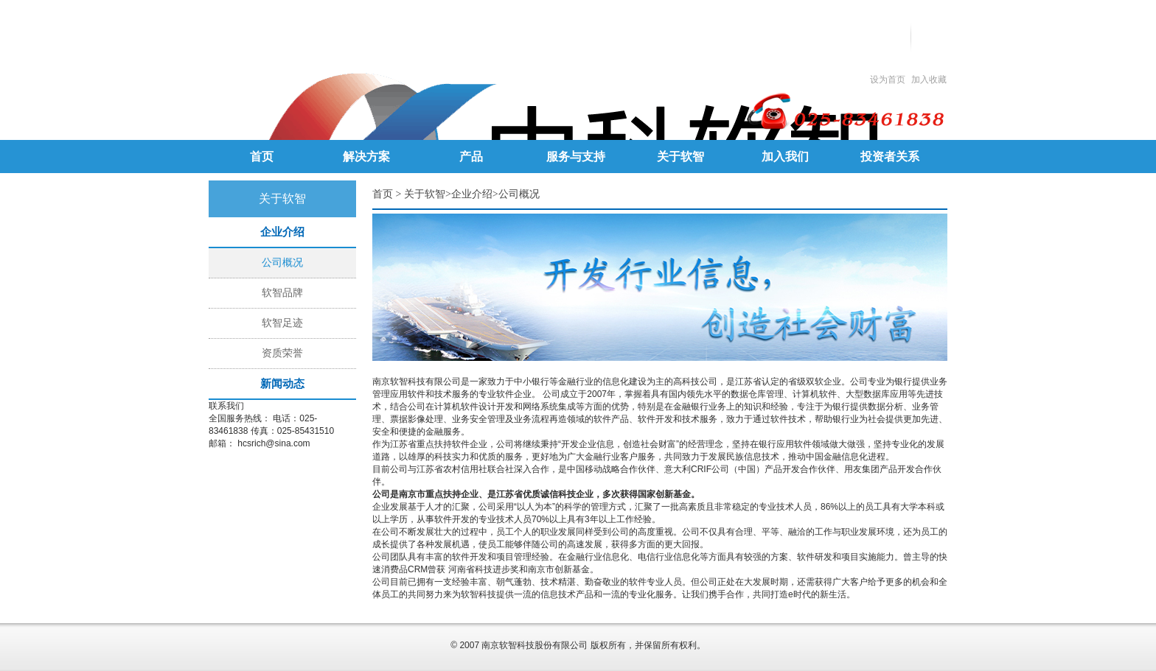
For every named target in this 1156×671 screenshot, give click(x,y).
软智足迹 (282, 323)
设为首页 (887, 79)
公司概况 (282, 262)
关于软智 (424, 194)
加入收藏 (929, 79)
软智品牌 (282, 292)
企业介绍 (471, 194)
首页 (382, 194)
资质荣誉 (282, 353)
